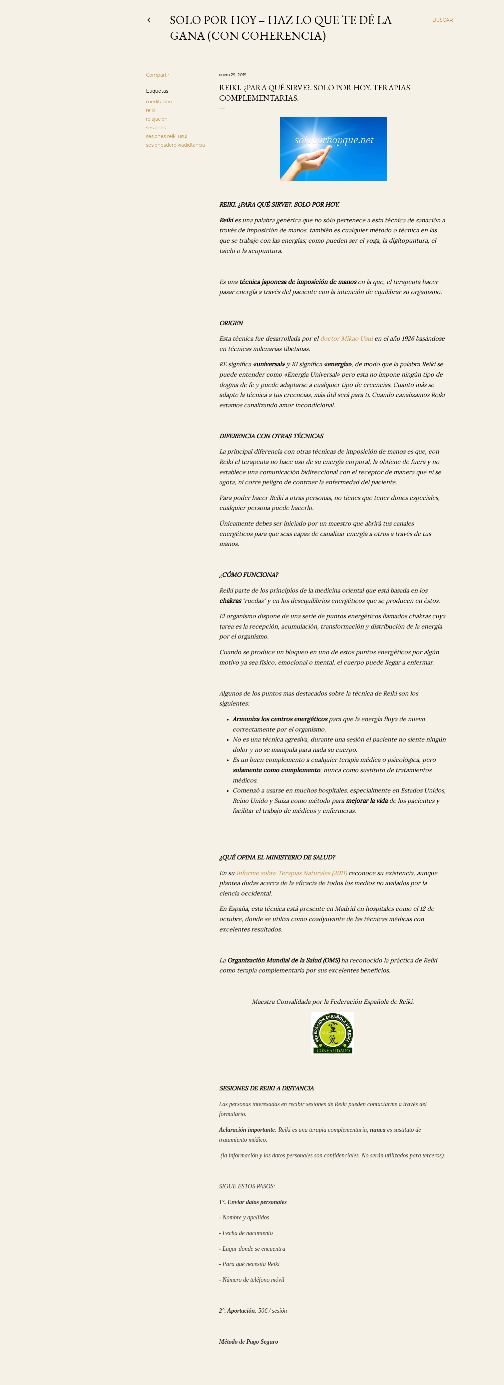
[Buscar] (442, 20)
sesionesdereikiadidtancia (175, 145)
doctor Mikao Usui (346, 338)
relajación (157, 119)
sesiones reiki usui (166, 136)
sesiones (156, 128)
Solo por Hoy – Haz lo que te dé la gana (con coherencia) (281, 27)
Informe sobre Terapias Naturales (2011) (291, 873)
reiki (150, 110)
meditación (159, 102)
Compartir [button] (157, 75)
